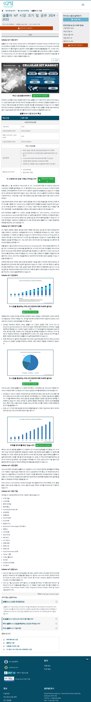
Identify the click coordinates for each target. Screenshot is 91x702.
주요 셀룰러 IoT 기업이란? (31, 628)
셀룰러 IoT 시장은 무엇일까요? (31, 602)
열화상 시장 (10, 643)
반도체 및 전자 (10, 11)
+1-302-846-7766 (52, 700)
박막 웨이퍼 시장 (12, 640)
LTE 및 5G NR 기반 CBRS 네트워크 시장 (19, 649)
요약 (30, 35)
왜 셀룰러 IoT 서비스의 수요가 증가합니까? (31, 619)
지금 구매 (75, 20)
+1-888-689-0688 (55, 698)
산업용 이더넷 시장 (12, 646)
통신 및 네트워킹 (23, 11)
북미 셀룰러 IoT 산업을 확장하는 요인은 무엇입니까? (31, 623)
